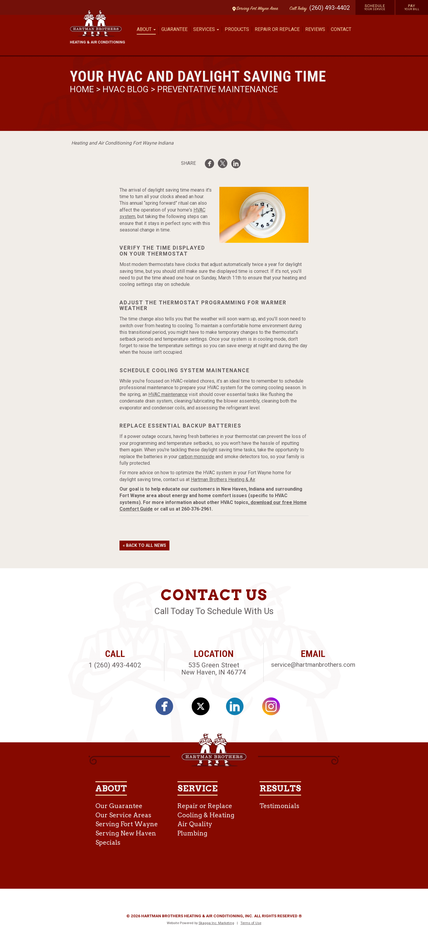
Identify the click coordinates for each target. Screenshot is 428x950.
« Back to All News (144, 545)
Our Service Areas (123, 815)
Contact (341, 29)
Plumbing (192, 833)
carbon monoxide (196, 456)
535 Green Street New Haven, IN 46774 (213, 668)
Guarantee (174, 29)
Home (83, 89)
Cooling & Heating (206, 815)
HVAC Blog (126, 89)
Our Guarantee (118, 806)
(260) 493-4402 (329, 7)
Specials (107, 842)
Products (237, 29)
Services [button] (206, 29)
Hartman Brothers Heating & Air (223, 479)
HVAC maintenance (168, 394)
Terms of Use (250, 923)
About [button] (146, 29)
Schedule (374, 7)
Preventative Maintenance (217, 89)
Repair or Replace (277, 29)
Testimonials (279, 806)
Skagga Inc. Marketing (216, 923)
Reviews (315, 29)
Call (297, 9)
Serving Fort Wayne (126, 824)
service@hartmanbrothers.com (313, 664)
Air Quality (194, 824)
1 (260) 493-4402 (115, 665)
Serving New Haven (125, 833)
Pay (412, 7)
